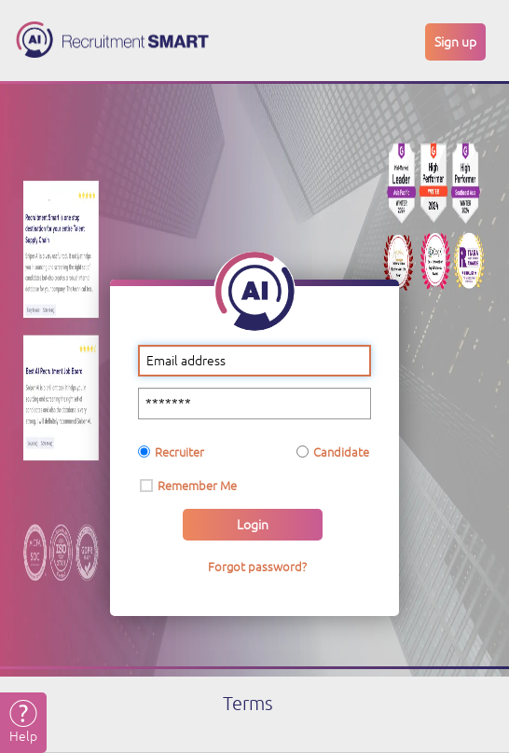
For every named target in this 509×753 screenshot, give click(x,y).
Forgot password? (257, 566)
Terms (248, 703)
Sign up (455, 41)
